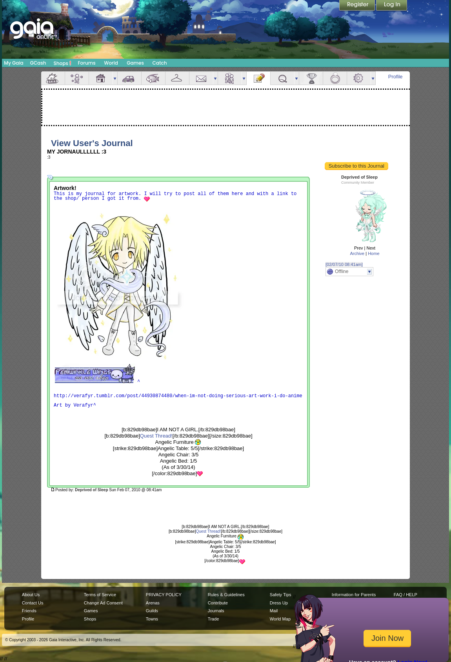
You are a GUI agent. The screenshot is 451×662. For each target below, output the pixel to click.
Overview (53, 78)
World (111, 63)
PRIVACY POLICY (164, 594)
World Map (280, 619)
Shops (62, 63)
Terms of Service (100, 594)
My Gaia (13, 63)
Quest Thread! (156, 436)
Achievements (311, 78)
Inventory (177, 78)
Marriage (335, 78)
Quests (282, 78)
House (101, 78)
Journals (216, 610)
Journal (258, 78)
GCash (38, 63)
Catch (160, 63)
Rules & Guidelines (226, 594)
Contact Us (33, 603)
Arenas (153, 603)
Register (357, 6)
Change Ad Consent (103, 603)
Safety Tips (280, 594)
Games (135, 63)
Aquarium (153, 78)
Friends (230, 78)
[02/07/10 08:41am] (344, 264)
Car (129, 78)
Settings (359, 78)
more (115, 78)
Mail (201, 78)
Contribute (218, 603)
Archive (357, 253)
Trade (213, 619)
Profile (395, 77)
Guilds (152, 610)
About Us (31, 594)
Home (373, 253)
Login (391, 6)
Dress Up (279, 603)
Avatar (77, 78)
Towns (152, 619)
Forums (86, 63)
